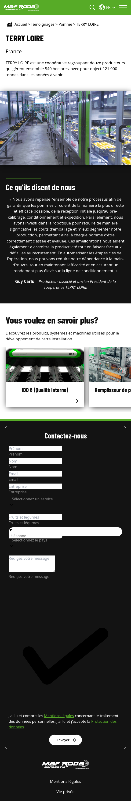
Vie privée (65, 791)
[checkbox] (65, 662)
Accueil (21, 24)
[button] (65, 530)
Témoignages (43, 24)
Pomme (65, 24)
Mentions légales (59, 715)
